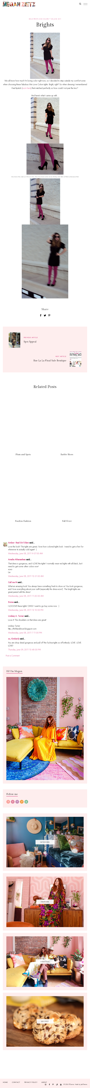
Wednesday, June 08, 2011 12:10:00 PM (25, 610)
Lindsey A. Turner (16, 616)
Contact (16, 1082)
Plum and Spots (23, 454)
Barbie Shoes (67, 454)
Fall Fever (67, 521)
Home (5, 1082)
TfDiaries (71, 1084)
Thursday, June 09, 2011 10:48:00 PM (24, 649)
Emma (11, 602)
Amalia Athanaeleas (17, 559)
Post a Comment (12, 655)
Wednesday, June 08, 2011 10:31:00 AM (26, 576)
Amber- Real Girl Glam (18, 542)
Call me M (12, 582)
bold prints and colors (39, 19)
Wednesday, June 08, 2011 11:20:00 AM (26, 596)
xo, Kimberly (13, 638)
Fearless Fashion (23, 521)
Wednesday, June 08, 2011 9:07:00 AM (25, 553)
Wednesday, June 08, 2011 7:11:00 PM (25, 632)
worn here (26, 88)
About (44, 1082)
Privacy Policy (30, 1082)
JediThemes (84, 1084)
